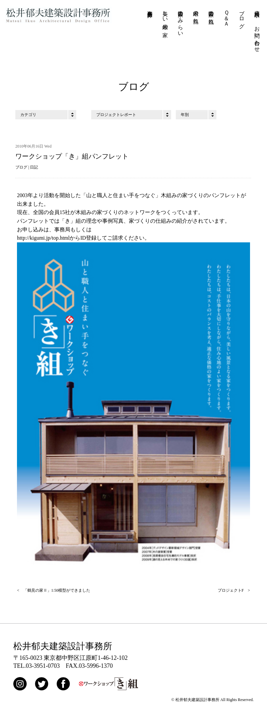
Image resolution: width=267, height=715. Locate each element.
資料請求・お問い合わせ (257, 28)
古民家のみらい (180, 20)
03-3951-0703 (43, 666)
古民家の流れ (211, 14)
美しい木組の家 (165, 17)
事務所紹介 (150, 8)
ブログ (242, 16)
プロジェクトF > (234, 591)
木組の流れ (196, 14)
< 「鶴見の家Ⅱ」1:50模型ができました (53, 591)
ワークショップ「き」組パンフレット (72, 156)
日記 (34, 167)
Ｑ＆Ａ (226, 15)
